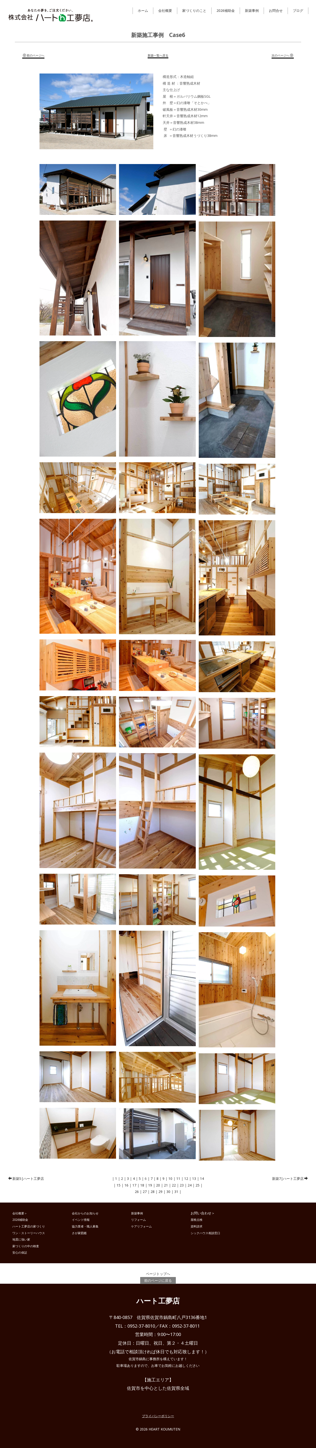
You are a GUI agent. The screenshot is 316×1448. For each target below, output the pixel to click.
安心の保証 (19, 1252)
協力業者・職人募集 (85, 1226)
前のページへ (33, 55)
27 (145, 1191)
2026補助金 (226, 10)
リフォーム (138, 1220)
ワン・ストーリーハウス (28, 1233)
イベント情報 (81, 1220)
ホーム (143, 10)
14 (202, 1178)
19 (150, 1185)
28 (153, 1191)
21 (166, 1185)
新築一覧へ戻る (158, 55)
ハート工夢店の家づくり (28, 1226)
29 (160, 1191)
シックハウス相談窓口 (205, 1233)
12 (186, 1178)
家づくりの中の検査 (25, 1246)
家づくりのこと (194, 10)
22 (174, 1185)
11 (178, 1178)
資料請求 (196, 1226)
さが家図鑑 (79, 1233)
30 (168, 1191)
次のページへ (282, 55)
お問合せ (276, 10)
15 (118, 1185)
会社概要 (165, 10)
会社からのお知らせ (85, 1213)
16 (126, 1185)
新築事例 (252, 10)
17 (134, 1185)
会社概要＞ (19, 1213)
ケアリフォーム (141, 1226)
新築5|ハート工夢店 (26, 1178)
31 (176, 1191)
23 (182, 1185)
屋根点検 (196, 1220)
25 (197, 1185)
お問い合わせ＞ (203, 1213)
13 (194, 1178)
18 (142, 1185)
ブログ (298, 10)
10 (170, 1178)
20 (158, 1185)
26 (137, 1191)
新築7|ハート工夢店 (290, 1178)
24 (190, 1185)
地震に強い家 (21, 1239)
